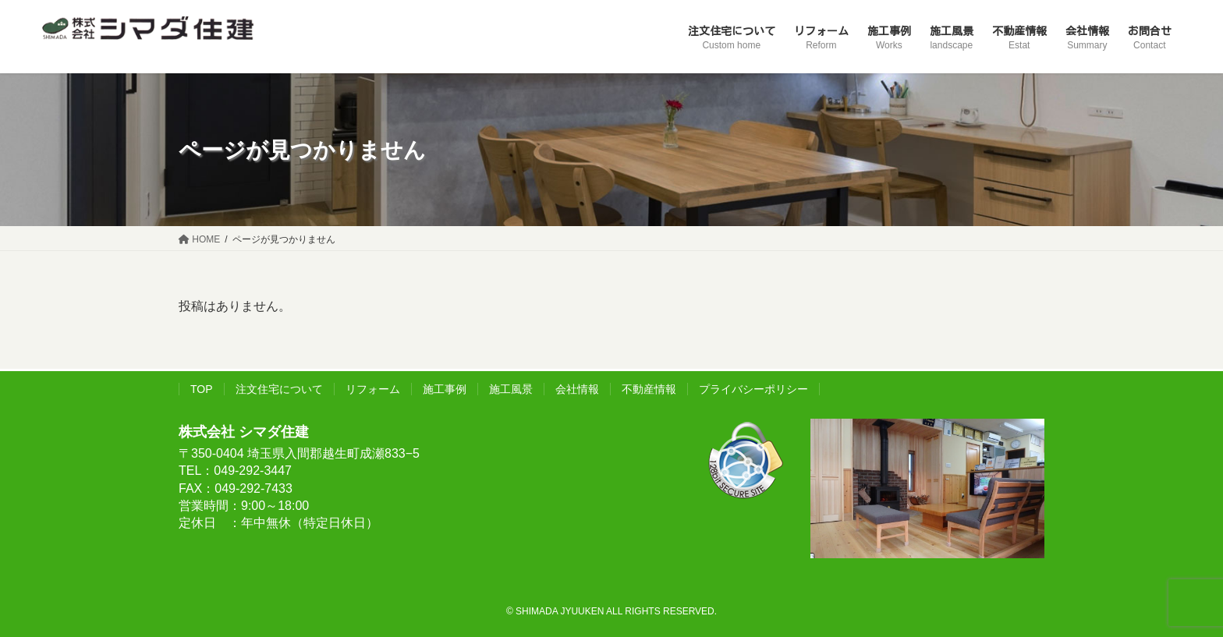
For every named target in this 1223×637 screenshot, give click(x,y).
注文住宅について (279, 389)
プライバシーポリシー (753, 389)
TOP (201, 389)
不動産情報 (649, 389)
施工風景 (511, 389)
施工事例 (444, 389)
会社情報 (577, 389)
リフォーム (373, 389)
